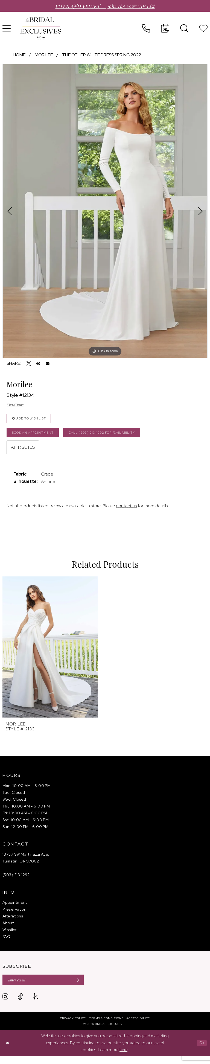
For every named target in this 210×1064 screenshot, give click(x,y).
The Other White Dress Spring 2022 (101, 55)
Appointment (14, 908)
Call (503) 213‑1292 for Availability (118, 437)
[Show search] (184, 28)
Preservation (14, 915)
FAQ (6, 942)
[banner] (40, 28)
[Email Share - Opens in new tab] (47, 363)
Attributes (23, 453)
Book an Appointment (37, 437)
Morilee (44, 55)
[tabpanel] (105, 210)
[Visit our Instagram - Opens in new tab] (5, 1004)
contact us (126, 512)
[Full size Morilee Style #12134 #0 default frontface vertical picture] (105, 210)
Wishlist (9, 935)
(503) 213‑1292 (16, 880)
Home (19, 55)
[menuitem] (146, 28)
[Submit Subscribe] (89, 987)
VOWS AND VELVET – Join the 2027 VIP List (105, 5)
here (123, 1057)
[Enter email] (50, 987)
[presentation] (50, 653)
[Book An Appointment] (165, 28)
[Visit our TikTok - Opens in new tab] (20, 1004)
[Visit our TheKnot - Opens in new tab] (36, 1004)
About (8, 928)
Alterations (12, 922)
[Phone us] (146, 28)
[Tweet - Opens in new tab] (29, 363)
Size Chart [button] (17, 406)
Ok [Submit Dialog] (201, 1050)
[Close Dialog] (8, 1051)
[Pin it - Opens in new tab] (38, 363)
